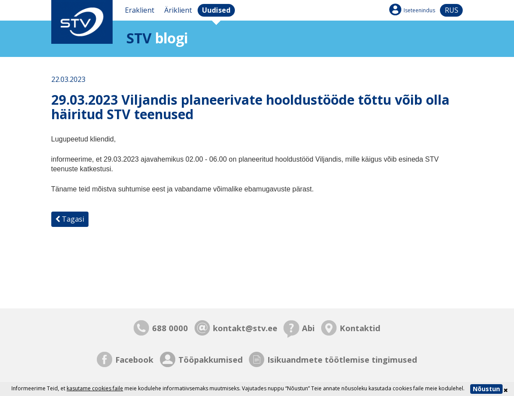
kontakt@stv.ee (245, 327)
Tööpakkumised (210, 359)
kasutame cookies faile (95, 388)
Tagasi (69, 219)
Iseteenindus (419, 10)
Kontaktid (360, 327)
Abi (308, 327)
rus (451, 10)
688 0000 (170, 327)
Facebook (134, 359)
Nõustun (486, 389)
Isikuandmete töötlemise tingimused (342, 359)
